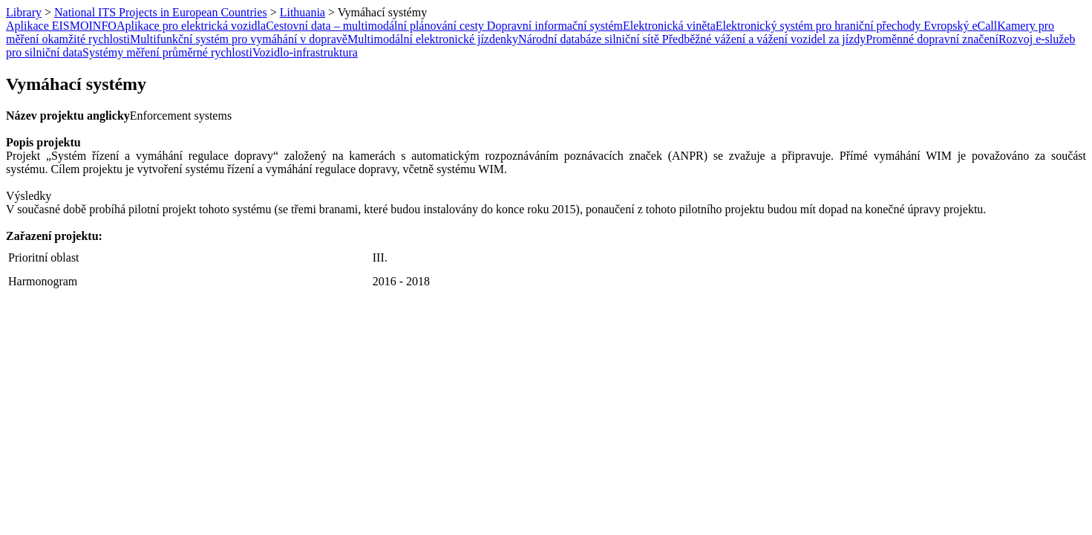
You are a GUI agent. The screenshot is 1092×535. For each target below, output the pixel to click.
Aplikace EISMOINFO (61, 25)
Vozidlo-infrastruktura (305, 52)
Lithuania (302, 12)
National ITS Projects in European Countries (160, 12)
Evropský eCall (960, 25)
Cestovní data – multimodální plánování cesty (376, 25)
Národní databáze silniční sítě (590, 39)
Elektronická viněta (669, 25)
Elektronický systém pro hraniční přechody (819, 25)
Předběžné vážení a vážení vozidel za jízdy (764, 39)
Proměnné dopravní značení (932, 39)
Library (24, 12)
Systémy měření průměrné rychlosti (167, 52)
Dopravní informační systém (555, 25)
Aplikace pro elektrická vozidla (191, 25)
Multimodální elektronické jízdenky (432, 39)
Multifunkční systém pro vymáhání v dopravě (238, 39)
